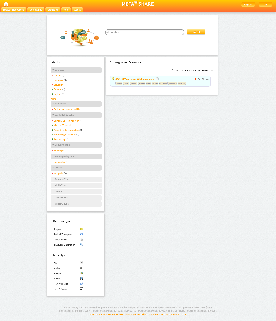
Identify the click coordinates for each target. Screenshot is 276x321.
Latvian (57, 75)
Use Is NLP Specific (64, 115)
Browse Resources (13, 9)
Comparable (59, 162)
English (57, 94)
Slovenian (58, 85)
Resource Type (62, 179)
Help (65, 9)
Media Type (60, 185)
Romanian (58, 80)
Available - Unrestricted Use (67, 109)
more (53, 98)
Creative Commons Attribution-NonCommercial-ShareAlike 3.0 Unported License (128, 314)
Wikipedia (58, 173)
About (77, 9)
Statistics (53, 9)
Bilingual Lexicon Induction (66, 121)
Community (36, 9)
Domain (58, 167)
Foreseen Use (61, 197)
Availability (60, 103)
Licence (58, 191)
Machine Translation (63, 125)
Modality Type (62, 203)
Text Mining (59, 139)
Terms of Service (179, 314)
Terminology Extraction (65, 134)
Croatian (58, 89)
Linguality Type (62, 144)
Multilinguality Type (64, 156)
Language (59, 70)
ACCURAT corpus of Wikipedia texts (134, 79)
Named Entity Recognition (66, 130)
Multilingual (59, 150)
